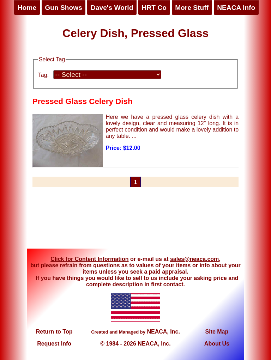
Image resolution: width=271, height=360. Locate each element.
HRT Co (154, 7)
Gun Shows (63, 7)
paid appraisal (168, 272)
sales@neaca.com (194, 259)
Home (27, 7)
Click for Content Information (89, 259)
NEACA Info (236, 7)
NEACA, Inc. (163, 332)
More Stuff (192, 7)
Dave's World (112, 7)
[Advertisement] (135, 222)
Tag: (43, 75)
